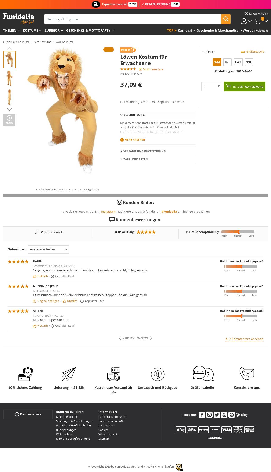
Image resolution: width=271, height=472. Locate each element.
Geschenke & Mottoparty (88, 30)
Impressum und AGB (111, 421)
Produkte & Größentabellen (73, 425)
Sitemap (103, 438)
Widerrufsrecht (107, 434)
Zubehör (52, 30)
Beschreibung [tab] (134, 115)
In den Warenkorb (247, 87)
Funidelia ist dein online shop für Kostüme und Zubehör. (18, 18)
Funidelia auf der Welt (112, 417)
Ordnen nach (17, 249)
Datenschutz (106, 425)
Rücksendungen (66, 430)
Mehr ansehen (135, 140)
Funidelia (9, 42)
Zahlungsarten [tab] (135, 159)
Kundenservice (28, 414)
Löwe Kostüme (64, 42)
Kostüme (30, 30)
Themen (9, 30)
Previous (9, 48)
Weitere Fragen (65, 434)
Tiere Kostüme (42, 42)
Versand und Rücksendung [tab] (144, 151)
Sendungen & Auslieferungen (74, 421)
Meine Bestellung (67, 417)
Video (9, 123)
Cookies (103, 430)
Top (170, 30)
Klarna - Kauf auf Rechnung (73, 438)
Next (9, 109)
